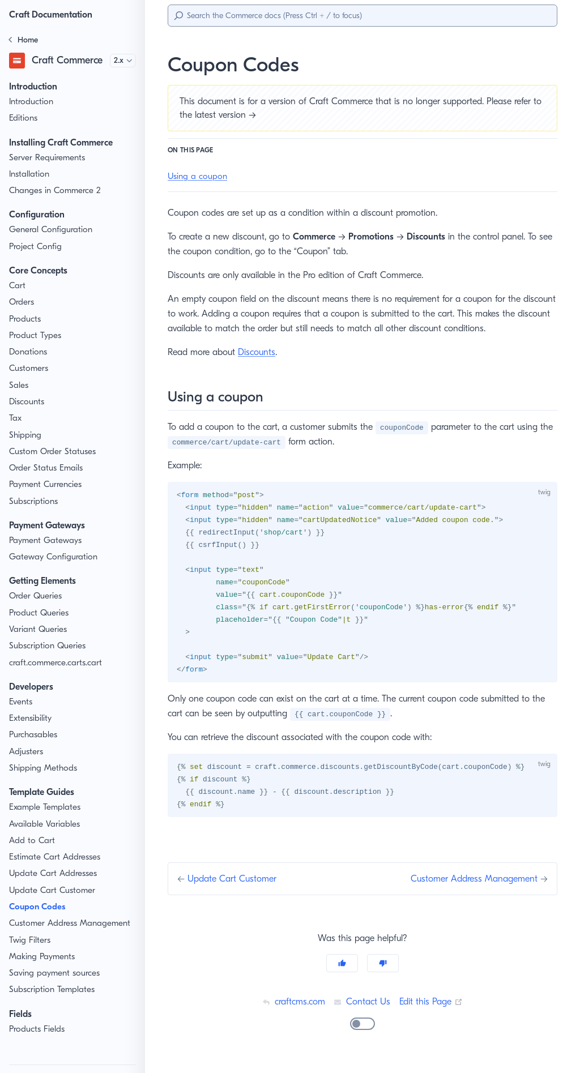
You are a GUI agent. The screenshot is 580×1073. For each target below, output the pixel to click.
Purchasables (35, 734)
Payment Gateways (46, 540)
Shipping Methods (43, 768)
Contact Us (362, 1008)
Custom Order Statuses (54, 451)
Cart (17, 285)
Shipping (25, 435)
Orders (22, 302)
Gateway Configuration (53, 557)
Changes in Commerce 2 (56, 190)
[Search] (362, 16)
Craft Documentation (54, 14)
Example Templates (46, 807)
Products (26, 319)
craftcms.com (292, 1008)
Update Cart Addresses (53, 873)
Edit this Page (432, 1008)
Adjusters (27, 751)
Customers (29, 368)
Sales (20, 385)
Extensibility (31, 718)
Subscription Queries (49, 646)
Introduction (31, 101)
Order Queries (36, 596)
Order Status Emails (47, 468)
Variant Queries (38, 629)
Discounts (28, 402)
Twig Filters (31, 940)
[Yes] (342, 970)
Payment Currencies (48, 484)
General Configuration (51, 229)
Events (22, 702)
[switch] (362, 1030)
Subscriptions (35, 501)
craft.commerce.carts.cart (57, 663)
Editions (24, 118)
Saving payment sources (56, 973)
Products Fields (39, 1029)
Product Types (36, 335)
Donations (28, 352)
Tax (16, 418)
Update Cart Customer (52, 890)
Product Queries (40, 613)
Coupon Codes (39, 907)
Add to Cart (31, 840)
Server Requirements (50, 158)
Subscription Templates (53, 989)
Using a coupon (198, 176)
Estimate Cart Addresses (56, 857)
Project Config (36, 246)
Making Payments (43, 956)
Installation (29, 174)
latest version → (237, 114)
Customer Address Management (71, 923)
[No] (383, 970)
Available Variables (45, 824)
